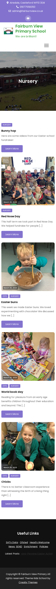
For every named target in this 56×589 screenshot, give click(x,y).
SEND (19, 546)
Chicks (6, 482)
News (12, 546)
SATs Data (12, 542)
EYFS (5, 296)
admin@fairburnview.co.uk (26, 11)
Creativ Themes (28, 582)
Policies (43, 546)
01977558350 (25, 7)
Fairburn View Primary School (30, 29)
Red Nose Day (10, 216)
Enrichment (31, 546)
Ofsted (24, 542)
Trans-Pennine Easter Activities (30, 553)
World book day (12, 392)
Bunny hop (8, 131)
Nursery (7, 125)
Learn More (12, 148)
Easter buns (9, 302)
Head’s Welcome (40, 542)
